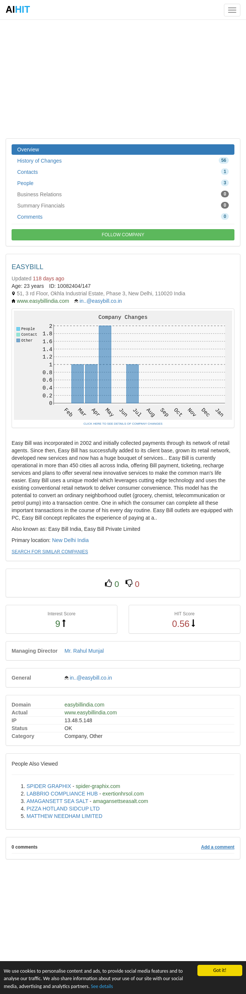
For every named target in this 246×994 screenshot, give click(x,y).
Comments (123, 216)
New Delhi (64, 540)
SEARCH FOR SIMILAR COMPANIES (50, 551)
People (123, 182)
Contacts (123, 171)
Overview (28, 150)
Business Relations (123, 194)
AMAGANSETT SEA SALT (57, 801)
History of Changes (123, 160)
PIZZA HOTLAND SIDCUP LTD (63, 809)
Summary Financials (123, 205)
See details (102, 986)
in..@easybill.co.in (101, 301)
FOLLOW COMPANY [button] (123, 234)
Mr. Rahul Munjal (84, 651)
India (83, 540)
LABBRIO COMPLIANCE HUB (62, 794)
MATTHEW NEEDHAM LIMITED (64, 816)
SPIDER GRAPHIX (49, 786)
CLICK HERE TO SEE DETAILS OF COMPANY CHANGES (122, 423)
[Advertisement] (123, 78)
